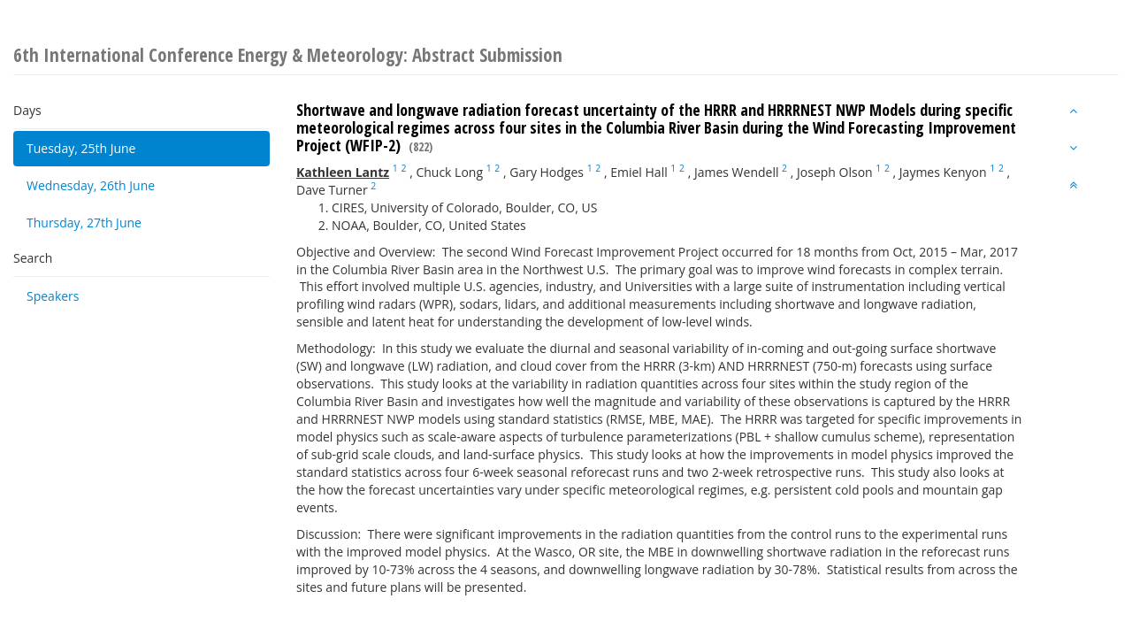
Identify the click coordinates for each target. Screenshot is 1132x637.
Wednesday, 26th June (91, 185)
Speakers (53, 296)
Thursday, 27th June (84, 222)
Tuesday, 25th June (81, 148)
